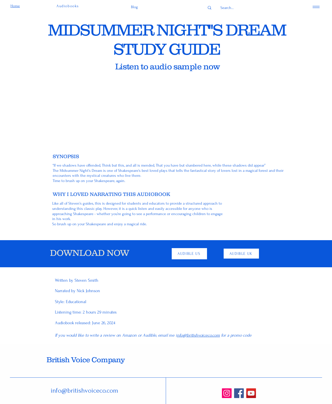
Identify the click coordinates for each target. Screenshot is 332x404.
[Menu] (316, 7)
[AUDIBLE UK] (241, 254)
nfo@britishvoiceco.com (198, 335)
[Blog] (134, 7)
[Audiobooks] (68, 6)
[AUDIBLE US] (189, 253)
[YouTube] (251, 393)
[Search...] (227, 7)
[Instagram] (227, 393)
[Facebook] (239, 393)
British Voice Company (85, 360)
